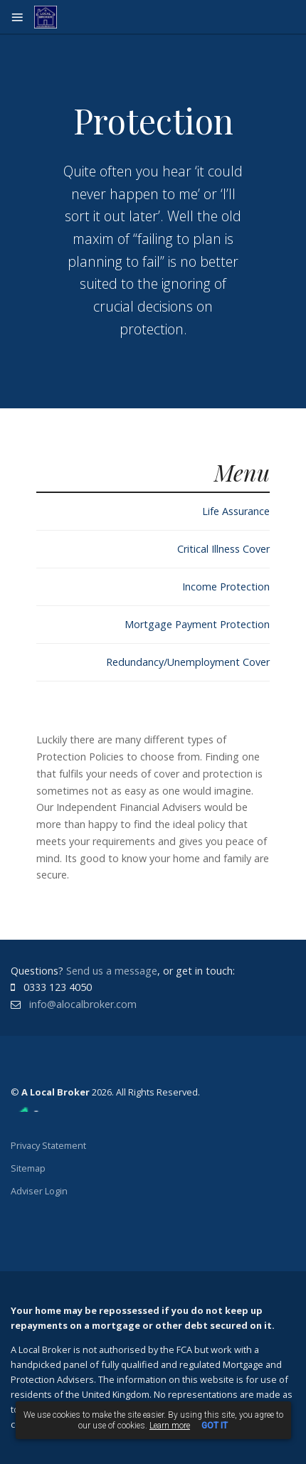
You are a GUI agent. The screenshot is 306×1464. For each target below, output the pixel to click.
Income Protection (226, 586)
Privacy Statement (48, 1145)
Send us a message (111, 970)
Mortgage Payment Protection (197, 624)
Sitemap (28, 1168)
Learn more (169, 1426)
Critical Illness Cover (223, 549)
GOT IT (214, 1426)
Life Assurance (236, 511)
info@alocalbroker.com (83, 1004)
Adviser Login (39, 1190)
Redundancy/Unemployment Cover (188, 662)
